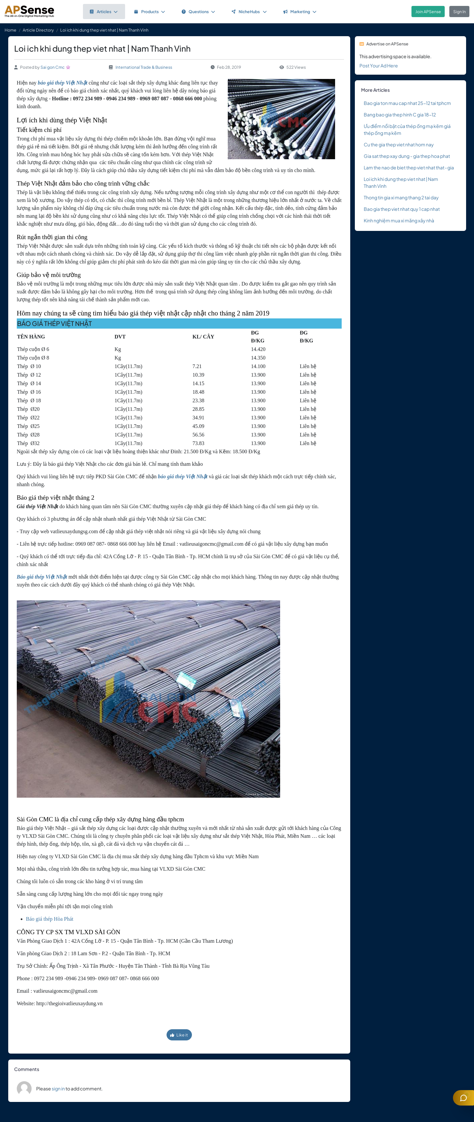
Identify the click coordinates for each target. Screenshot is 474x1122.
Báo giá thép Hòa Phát (49, 919)
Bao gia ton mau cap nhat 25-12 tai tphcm (407, 103)
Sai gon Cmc (52, 67)
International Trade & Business (144, 67)
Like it (179, 1034)
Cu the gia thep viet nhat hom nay (399, 144)
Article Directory (38, 30)
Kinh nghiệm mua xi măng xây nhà (399, 220)
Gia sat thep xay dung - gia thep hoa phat (407, 156)
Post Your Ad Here (378, 65)
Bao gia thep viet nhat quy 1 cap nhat (402, 209)
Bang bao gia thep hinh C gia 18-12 (400, 114)
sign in (58, 1088)
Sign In (459, 11)
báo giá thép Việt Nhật (62, 83)
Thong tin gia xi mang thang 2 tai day (401, 197)
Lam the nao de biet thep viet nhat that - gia (409, 167)
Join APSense (428, 11)
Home (10, 30)
